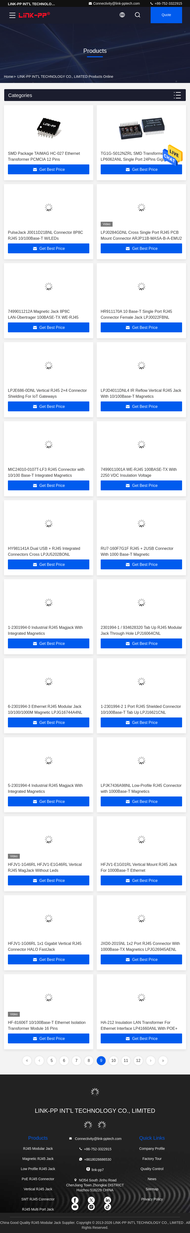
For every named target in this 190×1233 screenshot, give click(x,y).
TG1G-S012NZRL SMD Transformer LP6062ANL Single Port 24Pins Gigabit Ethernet (135, 159)
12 (138, 1060)
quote (165, 15)
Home (8, 77)
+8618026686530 (95, 1159)
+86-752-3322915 (166, 3)
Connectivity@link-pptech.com (114, 3)
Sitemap (152, 1189)
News (152, 1179)
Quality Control (152, 1169)
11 (126, 1060)
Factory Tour (152, 1159)
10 (113, 1060)
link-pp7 (95, 1169)
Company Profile (152, 1149)
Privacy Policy (152, 1199)
